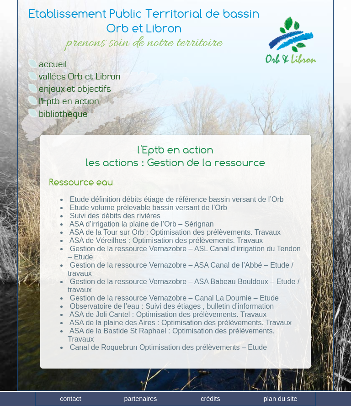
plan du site (281, 398)
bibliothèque (63, 114)
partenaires (140, 398)
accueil (53, 64)
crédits (210, 398)
